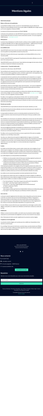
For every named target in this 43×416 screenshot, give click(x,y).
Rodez (32, 288)
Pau (20, 290)
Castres (38, 288)
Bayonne (23, 290)
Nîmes (24, 288)
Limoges (27, 290)
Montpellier (18, 288)
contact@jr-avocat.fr (13, 37)
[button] (32, 2)
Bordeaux (9, 288)
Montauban (16, 290)
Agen (35, 288)
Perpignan (29, 288)
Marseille (13, 288)
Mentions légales (21, 293)
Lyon (22, 288)
